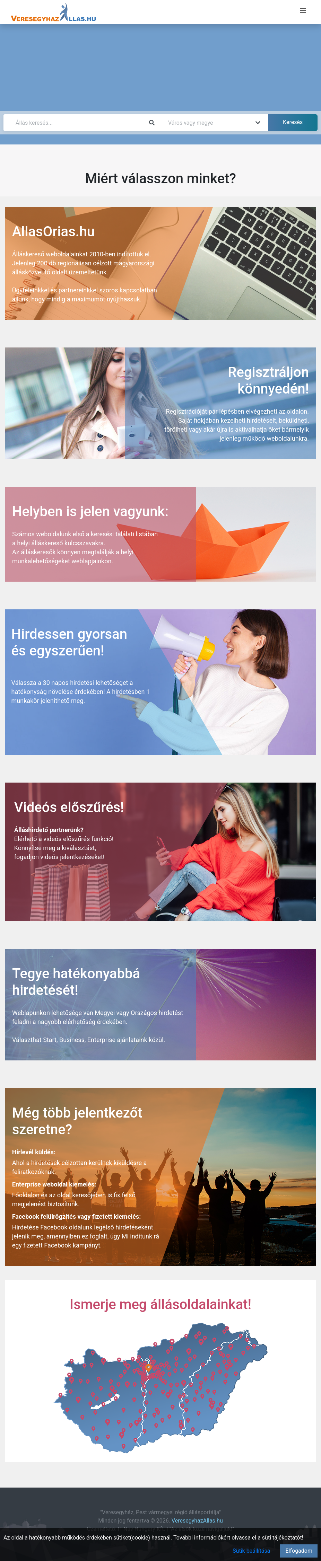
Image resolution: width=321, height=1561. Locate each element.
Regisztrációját (186, 411)
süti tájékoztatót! (282, 1537)
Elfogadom (298, 1550)
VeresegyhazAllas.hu (197, 1520)
